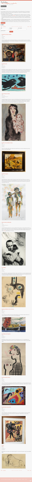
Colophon (15, 479)
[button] (3, 6)
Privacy (12, 479)
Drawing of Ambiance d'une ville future (8, 309)
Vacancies (19, 479)
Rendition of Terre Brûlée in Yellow (7, 142)
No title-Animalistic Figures (6, 377)
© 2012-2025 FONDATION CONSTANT (6, 479)
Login (26, 479)
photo (4, 230)
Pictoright (14, 15)
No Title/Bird (4, 267)
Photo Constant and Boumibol (6, 222)
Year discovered (3, 30)
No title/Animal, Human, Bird (6, 407)
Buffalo (3, 445)
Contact (23, 479)
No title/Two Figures (5, 173)
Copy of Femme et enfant (6, 93)
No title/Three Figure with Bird (6, 34)
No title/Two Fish (4, 63)
